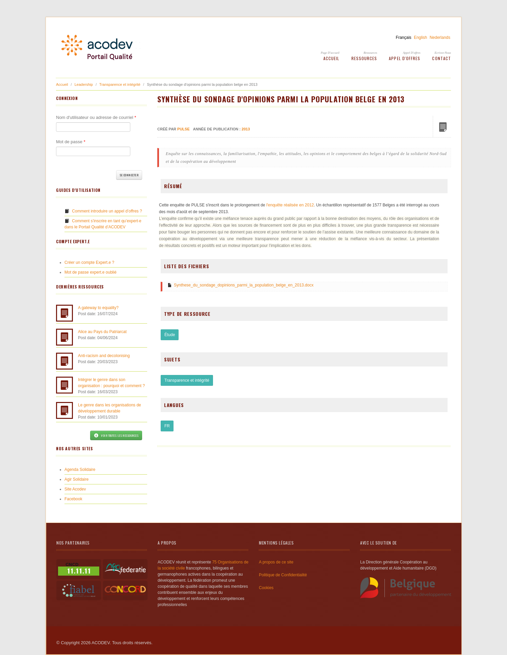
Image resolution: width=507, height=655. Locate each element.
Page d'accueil (330, 52)
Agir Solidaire (76, 479)
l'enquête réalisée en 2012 (290, 205)
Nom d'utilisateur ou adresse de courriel (96, 117)
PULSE (183, 129)
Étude (169, 334)
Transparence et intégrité (119, 84)
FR (167, 426)
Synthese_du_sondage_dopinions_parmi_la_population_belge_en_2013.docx (244, 285)
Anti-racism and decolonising (104, 355)
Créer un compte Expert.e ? (89, 262)
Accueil (331, 58)
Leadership (84, 84)
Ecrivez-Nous (443, 52)
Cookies (266, 587)
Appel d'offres (412, 52)
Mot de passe (70, 141)
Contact (441, 58)
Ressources (370, 52)
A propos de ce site (276, 562)
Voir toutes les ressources (116, 435)
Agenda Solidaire (79, 469)
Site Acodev (75, 489)
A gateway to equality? (98, 307)
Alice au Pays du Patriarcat (102, 331)
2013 (246, 129)
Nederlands (440, 37)
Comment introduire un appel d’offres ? (107, 211)
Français (403, 37)
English (420, 37)
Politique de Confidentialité (283, 575)
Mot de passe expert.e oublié (90, 272)
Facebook (73, 499)
